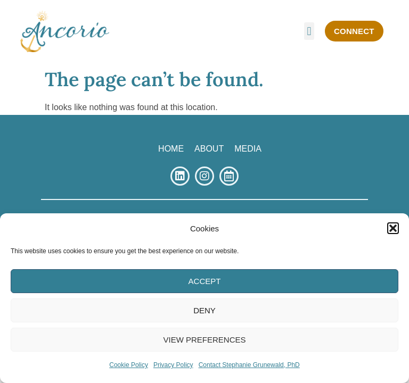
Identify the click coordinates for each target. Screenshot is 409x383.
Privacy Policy (173, 365)
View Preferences (204, 339)
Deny (204, 310)
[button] (393, 228)
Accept (205, 281)
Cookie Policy (128, 365)
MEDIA (247, 148)
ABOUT (209, 148)
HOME (171, 148)
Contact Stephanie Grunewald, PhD (249, 365)
